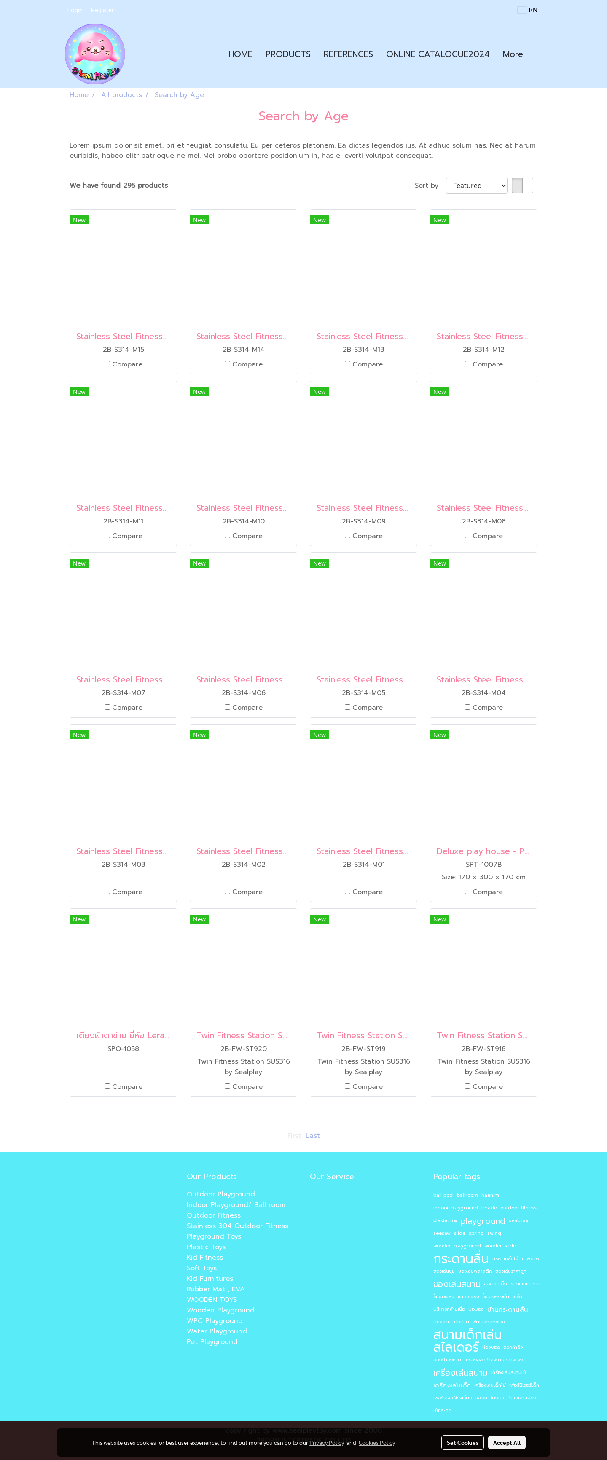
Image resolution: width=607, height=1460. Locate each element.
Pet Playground (212, 1342)
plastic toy (445, 1220)
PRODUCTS (288, 54)
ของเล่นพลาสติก (475, 1271)
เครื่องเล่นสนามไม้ (508, 1372)
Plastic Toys (206, 1247)
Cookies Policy (377, 1442)
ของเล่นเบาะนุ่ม (525, 1284)
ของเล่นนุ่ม (444, 1271)
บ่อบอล (476, 1309)
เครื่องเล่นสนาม (460, 1372)
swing (494, 1233)
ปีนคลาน (442, 1321)
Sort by (430, 185)
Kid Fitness (205, 1258)
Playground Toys (214, 1236)
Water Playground (217, 1331)
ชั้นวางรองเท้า (495, 1296)
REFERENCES (348, 54)
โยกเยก (498, 1397)
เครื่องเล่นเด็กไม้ (490, 1385)
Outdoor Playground (221, 1194)
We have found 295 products (119, 185)
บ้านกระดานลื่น (507, 1309)
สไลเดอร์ (456, 1347)
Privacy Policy (326, 1442)
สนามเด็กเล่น (467, 1334)
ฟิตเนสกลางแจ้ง (489, 1321)
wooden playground (457, 1246)
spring (476, 1233)
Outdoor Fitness (214, 1215)
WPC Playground (215, 1321)
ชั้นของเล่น (443, 1296)
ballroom (467, 1195)
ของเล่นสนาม (457, 1284)
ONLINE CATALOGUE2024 (438, 54)
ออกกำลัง (513, 1347)
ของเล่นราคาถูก (510, 1271)
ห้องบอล (491, 1347)
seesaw (442, 1233)
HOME (240, 54)
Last (313, 1136)
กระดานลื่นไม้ (505, 1258)
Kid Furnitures (210, 1279)
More (513, 54)
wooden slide (500, 1246)
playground (482, 1221)
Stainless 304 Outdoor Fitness (237, 1226)
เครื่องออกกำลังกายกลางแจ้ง (494, 1359)
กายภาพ (531, 1258)
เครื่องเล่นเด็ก (452, 1385)
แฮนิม (481, 1397)
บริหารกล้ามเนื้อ (449, 1309)
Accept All (507, 1442)
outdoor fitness (518, 1208)
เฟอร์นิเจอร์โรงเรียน (452, 1397)
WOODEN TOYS (212, 1300)
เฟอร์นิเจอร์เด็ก (524, 1385)
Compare (127, 364)
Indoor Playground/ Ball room (236, 1205)
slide (459, 1233)
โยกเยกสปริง (522, 1397)
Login (75, 10)
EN (527, 9)
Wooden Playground (221, 1310)
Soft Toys (202, 1268)
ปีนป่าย (461, 1321)
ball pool (443, 1195)
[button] (537, 54)
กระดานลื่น (461, 1259)
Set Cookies (462, 1442)
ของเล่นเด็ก (495, 1284)
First (294, 1136)
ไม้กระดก (442, 1410)
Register (102, 10)
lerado (489, 1208)
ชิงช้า (517, 1296)
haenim (490, 1195)
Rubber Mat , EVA (216, 1289)
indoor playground (455, 1208)
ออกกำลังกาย (447, 1359)
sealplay (518, 1220)
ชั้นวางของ (468, 1296)
